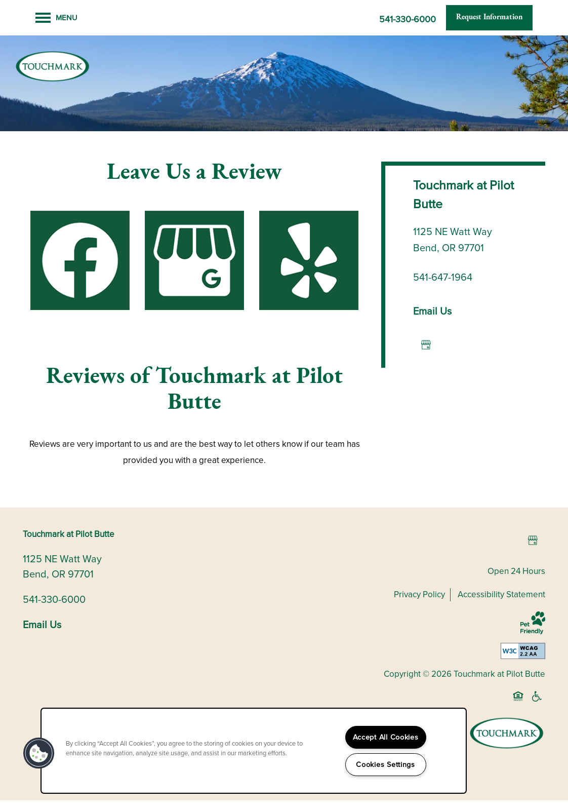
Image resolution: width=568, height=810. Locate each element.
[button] (489, 17)
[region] (253, 751)
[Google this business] (425, 354)
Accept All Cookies (386, 737)
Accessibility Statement (501, 604)
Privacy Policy (419, 604)
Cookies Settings (385, 764)
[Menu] (56, 17)
